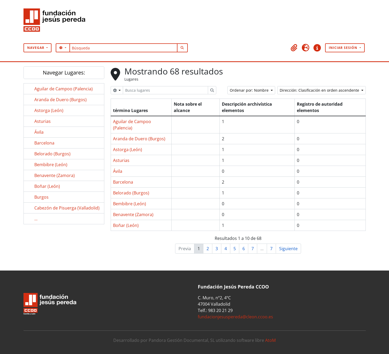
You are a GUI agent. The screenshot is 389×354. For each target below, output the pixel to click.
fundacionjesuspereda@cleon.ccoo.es (235, 317)
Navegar (36, 47)
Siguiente (288, 248)
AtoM (270, 340)
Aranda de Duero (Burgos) (60, 100)
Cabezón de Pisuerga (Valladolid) (67, 208)
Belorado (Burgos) (52, 154)
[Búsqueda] (123, 47)
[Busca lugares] (165, 90)
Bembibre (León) (50, 164)
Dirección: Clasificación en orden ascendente (320, 90)
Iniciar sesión (343, 47)
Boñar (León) (47, 186)
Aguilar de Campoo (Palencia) (63, 89)
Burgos (41, 197)
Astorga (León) (48, 110)
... (36, 219)
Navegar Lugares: (64, 72)
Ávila (39, 132)
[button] (294, 48)
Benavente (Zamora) (54, 175)
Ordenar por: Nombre (250, 90)
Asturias (42, 121)
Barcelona (44, 143)
